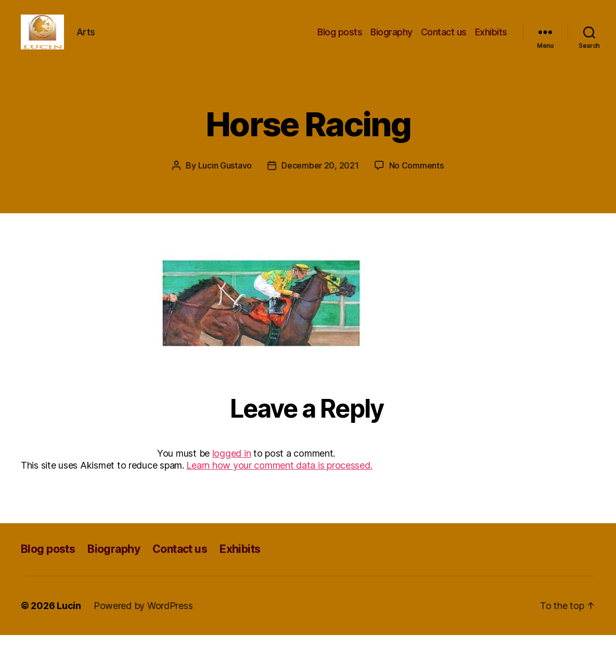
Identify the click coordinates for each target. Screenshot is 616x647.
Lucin (69, 617)
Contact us (444, 37)
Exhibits (491, 37)
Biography (391, 37)
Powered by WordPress (143, 617)
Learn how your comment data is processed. (279, 477)
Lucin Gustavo (225, 177)
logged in (231, 465)
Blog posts (339, 37)
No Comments (416, 177)
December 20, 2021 (319, 177)
